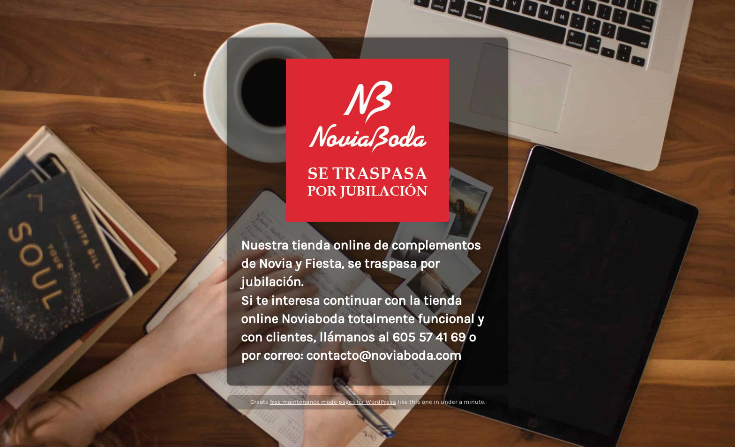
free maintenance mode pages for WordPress (333, 401)
